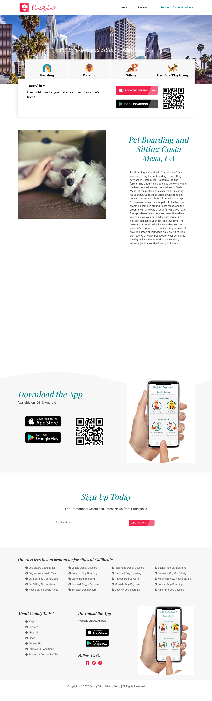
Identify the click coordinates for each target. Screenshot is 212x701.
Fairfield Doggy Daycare (83, 584)
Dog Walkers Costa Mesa (41, 573)
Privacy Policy (113, 686)
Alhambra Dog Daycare (169, 589)
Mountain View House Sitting (173, 578)
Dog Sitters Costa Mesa (40, 567)
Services (142, 7)
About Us (32, 632)
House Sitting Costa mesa (41, 589)
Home (125, 7)
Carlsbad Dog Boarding (126, 573)
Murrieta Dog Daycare (126, 584)
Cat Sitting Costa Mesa (40, 584)
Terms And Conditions (39, 649)
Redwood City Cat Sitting (170, 573)
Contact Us (33, 643)
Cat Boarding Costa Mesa (41, 578)
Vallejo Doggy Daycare (82, 567)
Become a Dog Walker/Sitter (177, 7)
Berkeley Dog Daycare (82, 589)
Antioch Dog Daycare (125, 578)
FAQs (30, 621)
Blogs (30, 638)
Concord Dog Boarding (83, 573)
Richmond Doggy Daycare (128, 567)
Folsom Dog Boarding (169, 584)
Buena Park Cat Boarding (170, 567)
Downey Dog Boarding (126, 589)
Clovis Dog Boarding (81, 578)
